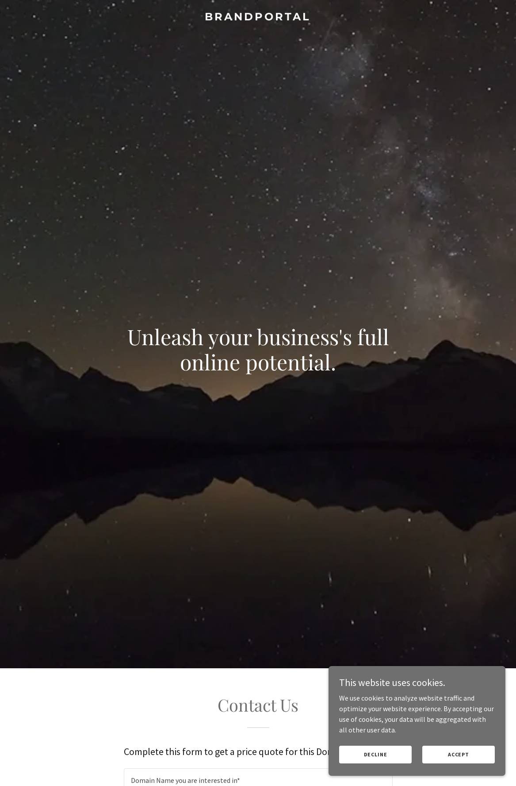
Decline (375, 754)
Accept (458, 754)
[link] (258, 17)
